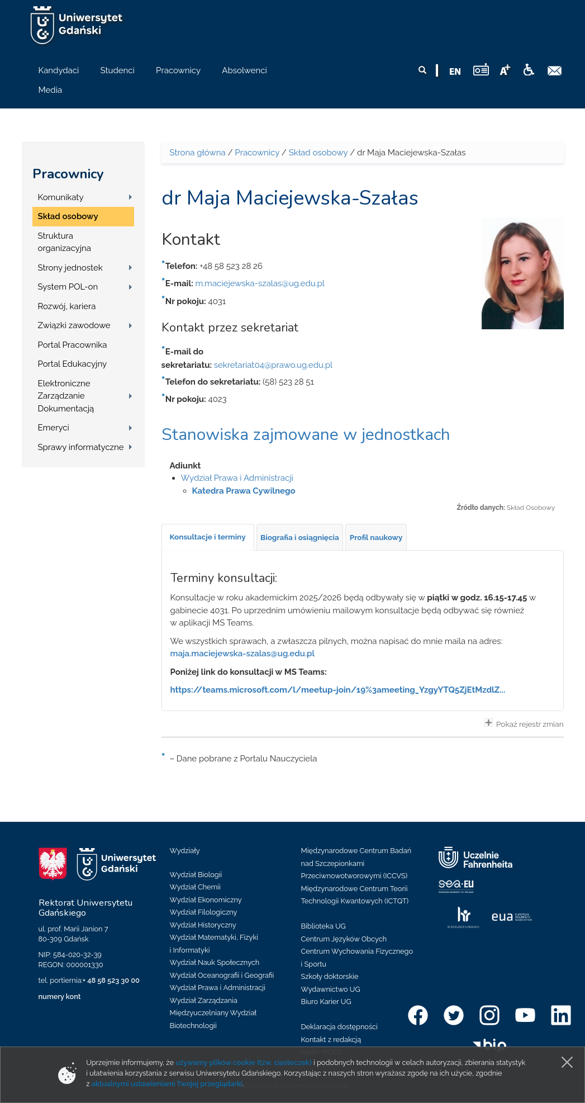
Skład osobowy (68, 216)
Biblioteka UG (323, 926)
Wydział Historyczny (203, 925)
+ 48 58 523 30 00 (111, 980)
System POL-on (68, 287)
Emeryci (53, 428)
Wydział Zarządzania (203, 1000)
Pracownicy (68, 174)
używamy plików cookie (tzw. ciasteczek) (243, 1062)
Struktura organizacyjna (65, 242)
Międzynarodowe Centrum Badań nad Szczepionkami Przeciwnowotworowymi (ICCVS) (356, 863)
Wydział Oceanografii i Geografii (222, 975)
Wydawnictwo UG (330, 989)
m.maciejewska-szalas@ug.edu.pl (260, 283)
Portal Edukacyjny (72, 364)
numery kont (60, 996)
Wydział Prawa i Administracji (237, 478)
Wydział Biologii (196, 874)
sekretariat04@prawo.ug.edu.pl (273, 365)
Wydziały (185, 850)
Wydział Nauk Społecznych (215, 962)
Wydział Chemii (195, 887)
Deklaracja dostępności (339, 1026)
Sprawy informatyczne (81, 447)
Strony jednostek (70, 268)
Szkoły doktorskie (330, 976)
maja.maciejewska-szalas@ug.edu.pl (242, 653)
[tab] (207, 537)
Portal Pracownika (72, 345)
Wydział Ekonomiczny (206, 900)
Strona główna (198, 153)
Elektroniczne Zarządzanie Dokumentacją (66, 396)
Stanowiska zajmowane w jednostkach (305, 434)
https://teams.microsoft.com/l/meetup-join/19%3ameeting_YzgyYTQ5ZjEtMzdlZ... (338, 690)
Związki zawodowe (74, 325)
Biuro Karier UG (326, 1001)
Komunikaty (61, 197)
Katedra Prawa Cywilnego (244, 491)
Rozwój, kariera (67, 306)
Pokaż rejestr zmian (524, 723)
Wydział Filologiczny (203, 912)
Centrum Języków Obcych (344, 939)
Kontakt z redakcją (331, 1039)
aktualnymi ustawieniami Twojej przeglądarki (167, 1084)
